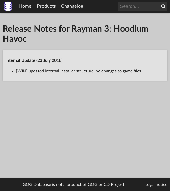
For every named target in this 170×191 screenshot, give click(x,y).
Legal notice (156, 185)
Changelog (72, 6)
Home (25, 6)
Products (46, 6)
